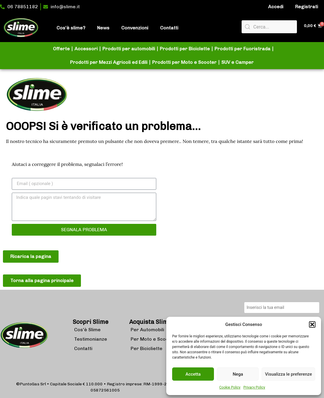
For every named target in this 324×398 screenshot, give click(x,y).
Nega (238, 374)
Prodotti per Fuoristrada (242, 48)
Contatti (169, 28)
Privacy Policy (254, 387)
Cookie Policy (229, 387)
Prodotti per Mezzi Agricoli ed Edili (108, 62)
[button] (312, 324)
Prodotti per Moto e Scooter (184, 62)
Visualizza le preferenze (288, 374)
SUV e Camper (237, 62)
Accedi (275, 6)
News (103, 28)
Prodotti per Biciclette (185, 48)
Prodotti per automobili (128, 48)
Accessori (86, 48)
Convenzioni (134, 28)
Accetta (193, 374)
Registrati (306, 6)
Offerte (61, 48)
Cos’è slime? (71, 28)
